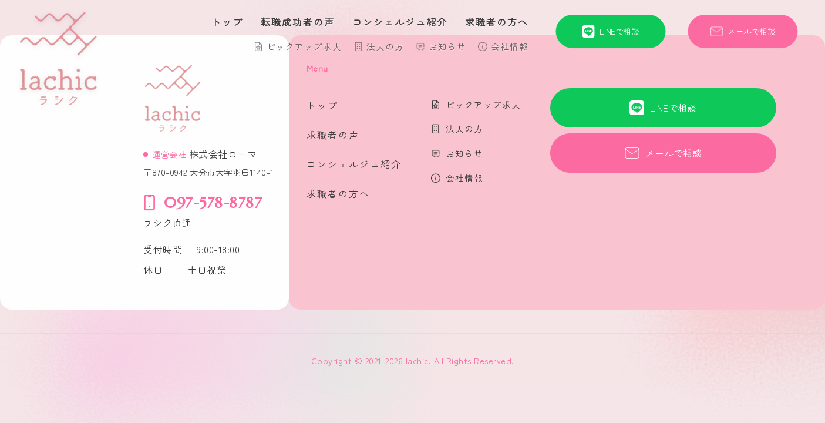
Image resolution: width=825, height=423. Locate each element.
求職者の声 (333, 134)
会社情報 (509, 46)
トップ (227, 22)
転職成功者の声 (298, 22)
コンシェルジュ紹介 (399, 22)
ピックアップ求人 (304, 46)
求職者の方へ (496, 22)
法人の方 (385, 46)
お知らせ (447, 46)
